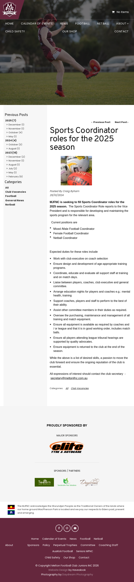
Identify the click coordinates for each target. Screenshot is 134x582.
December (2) (17, 156)
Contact (121, 31)
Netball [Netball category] (10, 204)
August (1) (14, 148)
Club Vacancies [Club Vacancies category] (15, 192)
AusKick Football (62, 551)
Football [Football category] (10, 196)
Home (9, 24)
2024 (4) (11, 140)
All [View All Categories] (67, 388)
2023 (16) (11, 152)
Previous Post (101, 122)
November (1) (16, 128)
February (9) (16, 176)
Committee (88, 545)
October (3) (15, 144)
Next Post (121, 122)
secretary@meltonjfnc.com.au (68, 378)
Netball (103, 24)
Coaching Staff (108, 545)
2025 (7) (10, 120)
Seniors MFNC (84, 551)
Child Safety (15, 31)
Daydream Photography (77, 574)
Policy (46, 545)
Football (82, 24)
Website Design (58, 570)
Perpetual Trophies (65, 545)
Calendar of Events (37, 24)
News (64, 24)
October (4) (15, 132)
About (121, 24)
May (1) (13, 136)
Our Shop (69, 31)
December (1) (16, 124)
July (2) (13, 168)
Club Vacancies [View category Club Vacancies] (80, 388)
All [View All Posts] (7, 187)
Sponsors (33, 545)
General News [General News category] (14, 200)
